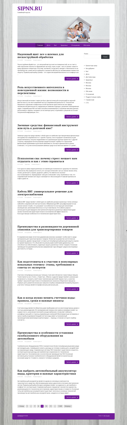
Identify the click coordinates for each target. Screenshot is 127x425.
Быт (55, 45)
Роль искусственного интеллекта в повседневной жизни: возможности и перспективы (43, 90)
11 (51, 406)
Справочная (90, 100)
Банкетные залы (91, 66)
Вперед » (68, 406)
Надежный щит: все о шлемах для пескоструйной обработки (40, 55)
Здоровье (64, 45)
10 (46, 406)
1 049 (60, 406)
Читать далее (71, 79)
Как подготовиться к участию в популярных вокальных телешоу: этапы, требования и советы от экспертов (47, 264)
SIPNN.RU (20, 416)
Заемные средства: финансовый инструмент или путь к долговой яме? (47, 126)
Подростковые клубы (93, 97)
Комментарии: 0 (37, 60)
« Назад (21, 406)
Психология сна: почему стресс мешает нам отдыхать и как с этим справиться (47, 160)
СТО (87, 103)
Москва (88, 83)
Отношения (75, 45)
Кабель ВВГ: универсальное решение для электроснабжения (44, 193)
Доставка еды (90, 77)
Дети (48, 45)
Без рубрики (28, 60)
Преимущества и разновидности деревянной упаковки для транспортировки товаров (48, 228)
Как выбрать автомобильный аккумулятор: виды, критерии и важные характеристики (47, 372)
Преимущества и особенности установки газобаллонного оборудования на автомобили (45, 335)
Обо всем (86, 45)
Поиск (86, 54)
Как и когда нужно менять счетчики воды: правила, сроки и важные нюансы (46, 299)
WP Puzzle (107, 416)
